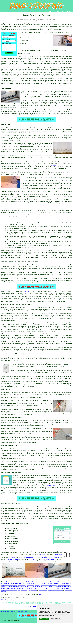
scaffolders (42, 554)
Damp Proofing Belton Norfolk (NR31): (13, 23)
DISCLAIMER (68, 11)
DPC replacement (10, 464)
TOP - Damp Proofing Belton (10, 600)
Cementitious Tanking (32, 583)
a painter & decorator (14, 559)
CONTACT (62, 11)
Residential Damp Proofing (29, 581)
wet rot (27, 69)
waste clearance (33, 559)
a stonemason (58, 554)
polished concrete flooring (50, 557)
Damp (2, 250)
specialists (58, 561)
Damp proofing (5, 291)
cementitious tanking (53, 485)
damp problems (34, 201)
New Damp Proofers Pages (10, 611)
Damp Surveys (43, 590)
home (60, 551)
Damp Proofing (55, 588)
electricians (50, 559)
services (18, 301)
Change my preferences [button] (55, 618)
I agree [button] (41, 618)
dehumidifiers (55, 241)
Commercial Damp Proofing (49, 585)
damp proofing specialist (36, 437)
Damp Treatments (36, 586)
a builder (12, 557)
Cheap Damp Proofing (64, 585)
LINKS (53, 11)
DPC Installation (11, 581)
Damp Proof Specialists (41, 588)
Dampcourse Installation (9, 585)
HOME (50, 11)
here (46, 518)
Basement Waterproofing (58, 581)
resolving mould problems (39, 484)
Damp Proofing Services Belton (15, 523)
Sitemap (2, 611)
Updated (18, 611)
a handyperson (28, 557)
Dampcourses (21, 585)
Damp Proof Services (17, 583)
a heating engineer (7, 561)
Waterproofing (44, 581)
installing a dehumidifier (24, 363)
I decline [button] (46, 618)
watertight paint (31, 193)
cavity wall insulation (54, 556)
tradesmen (56, 552)
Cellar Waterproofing (33, 585)
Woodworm (4, 307)
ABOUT (58, 11)
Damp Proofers (48, 586)
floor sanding (34, 556)
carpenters (24, 561)
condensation (50, 91)
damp (37, 32)
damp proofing (27, 29)
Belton (27, 291)
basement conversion (15, 556)
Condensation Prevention (63, 586)
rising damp (46, 452)
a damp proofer (13, 554)
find (6, 507)
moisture (53, 226)
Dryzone (53, 165)
